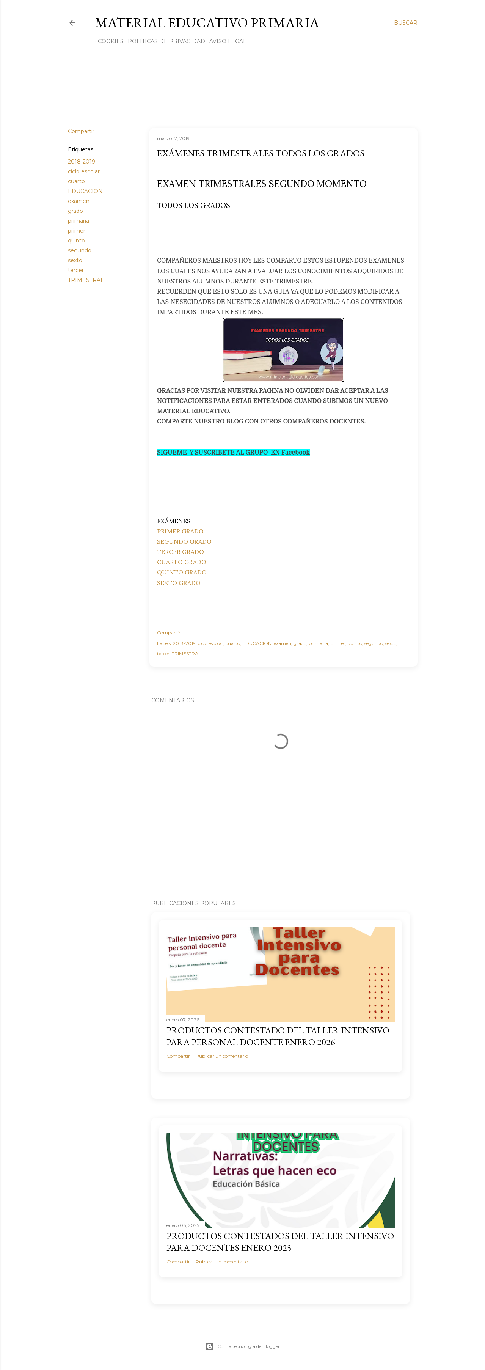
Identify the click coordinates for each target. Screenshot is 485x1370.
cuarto (76, 181)
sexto (75, 260)
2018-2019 (81, 161)
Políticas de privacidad (163, 41)
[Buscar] (406, 23)
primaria (78, 220)
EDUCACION (85, 191)
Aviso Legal (225, 41)
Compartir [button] (81, 131)
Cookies (108, 41)
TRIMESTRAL (86, 280)
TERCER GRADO (180, 551)
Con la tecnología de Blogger (242, 1346)
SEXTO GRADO (179, 583)
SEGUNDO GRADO (184, 541)
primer (76, 230)
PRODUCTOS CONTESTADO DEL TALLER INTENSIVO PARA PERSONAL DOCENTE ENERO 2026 (277, 1036)
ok (306, 452)
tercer (76, 270)
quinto (76, 240)
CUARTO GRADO (181, 562)
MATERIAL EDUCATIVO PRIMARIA (207, 22)
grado (75, 211)
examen (78, 201)
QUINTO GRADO (182, 572)
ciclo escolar (84, 171)
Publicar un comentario (222, 1056)
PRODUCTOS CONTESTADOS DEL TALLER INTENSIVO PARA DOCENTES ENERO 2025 (280, 1242)
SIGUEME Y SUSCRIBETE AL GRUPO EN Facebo (230, 452)
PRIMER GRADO (180, 531)
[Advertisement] (252, 236)
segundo (79, 250)
